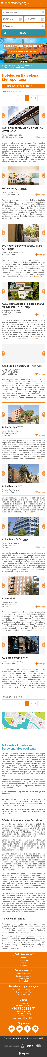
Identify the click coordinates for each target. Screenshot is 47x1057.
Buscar (23, 32)
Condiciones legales (23, 976)
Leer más (36, 161)
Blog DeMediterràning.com (23, 989)
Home (4, 66)
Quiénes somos (23, 974)
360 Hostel (8, 188)
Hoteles (12, 66)
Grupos (23, 963)
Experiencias (24, 960)
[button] (3, 115)
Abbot (5, 598)
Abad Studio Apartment (15, 365)
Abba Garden (9, 427)
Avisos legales (23, 979)
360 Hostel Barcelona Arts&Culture (22, 245)
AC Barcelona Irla (12, 657)
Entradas (23, 965)
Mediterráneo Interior (26, 66)
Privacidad (23, 981)
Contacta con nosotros (23, 1005)
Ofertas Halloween (23, 994)
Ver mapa (41, 137)
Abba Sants (8, 539)
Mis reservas (24, 1003)
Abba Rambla (9, 486)
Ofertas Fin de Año (23, 992)
